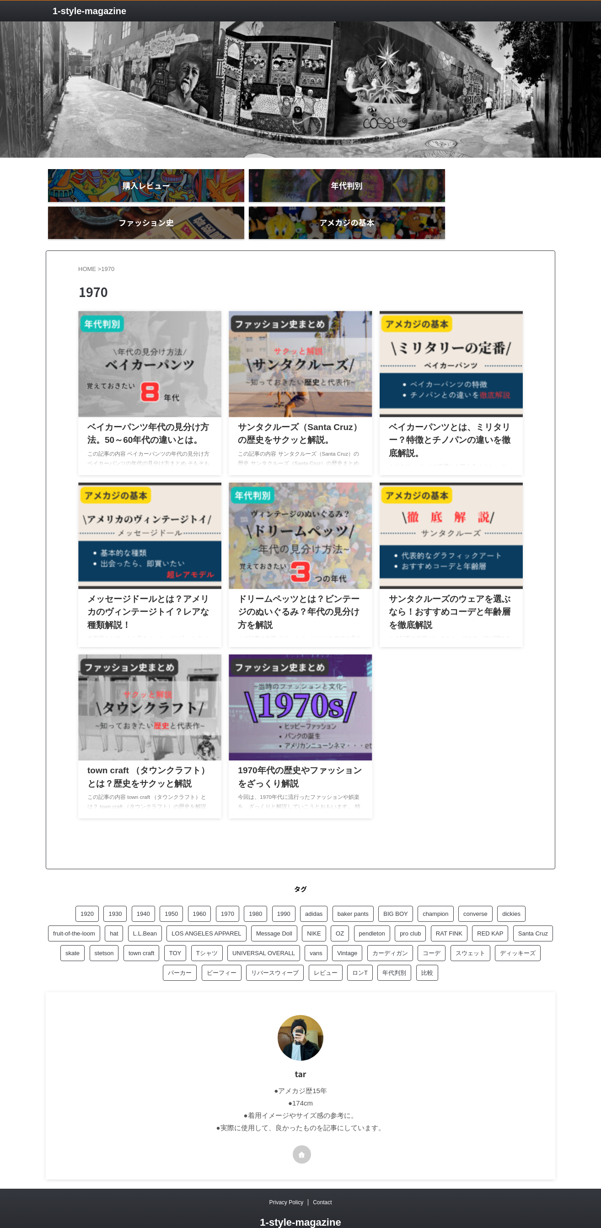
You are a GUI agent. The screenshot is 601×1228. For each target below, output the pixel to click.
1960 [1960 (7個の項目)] (199, 890)
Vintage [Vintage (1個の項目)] (347, 929)
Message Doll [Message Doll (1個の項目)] (274, 909)
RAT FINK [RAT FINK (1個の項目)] (449, 909)
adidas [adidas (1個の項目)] (313, 890)
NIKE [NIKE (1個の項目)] (314, 909)
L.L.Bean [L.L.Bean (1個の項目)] (145, 909)
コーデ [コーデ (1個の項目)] (431, 929)
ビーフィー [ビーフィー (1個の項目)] (221, 949)
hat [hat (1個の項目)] (114, 909)
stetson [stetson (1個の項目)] (104, 929)
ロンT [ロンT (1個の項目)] (360, 949)
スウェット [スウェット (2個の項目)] (470, 929)
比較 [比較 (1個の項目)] (427, 949)
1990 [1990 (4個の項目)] (283, 890)
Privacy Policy (286, 1178)
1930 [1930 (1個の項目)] (115, 890)
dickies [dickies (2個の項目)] (511, 890)
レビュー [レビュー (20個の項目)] (326, 949)
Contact (322, 1178)
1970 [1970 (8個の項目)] (227, 890)
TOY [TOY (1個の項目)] (175, 929)
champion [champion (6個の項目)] (435, 890)
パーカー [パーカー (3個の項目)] (180, 949)
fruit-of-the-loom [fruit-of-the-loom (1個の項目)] (74, 909)
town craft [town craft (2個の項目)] (141, 929)
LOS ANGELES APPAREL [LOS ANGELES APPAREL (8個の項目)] (206, 909)
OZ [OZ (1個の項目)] (340, 909)
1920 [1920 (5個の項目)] (87, 890)
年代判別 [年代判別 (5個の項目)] (394, 949)
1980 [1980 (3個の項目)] (255, 890)
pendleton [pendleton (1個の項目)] (372, 909)
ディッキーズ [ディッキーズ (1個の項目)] (518, 929)
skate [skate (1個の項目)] (72, 929)
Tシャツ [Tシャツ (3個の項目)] (207, 929)
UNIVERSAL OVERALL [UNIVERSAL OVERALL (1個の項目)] (263, 929)
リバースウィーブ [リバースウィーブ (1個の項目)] (275, 949)
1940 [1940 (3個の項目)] (143, 890)
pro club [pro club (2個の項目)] (410, 909)
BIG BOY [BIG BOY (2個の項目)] (395, 890)
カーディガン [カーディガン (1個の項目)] (390, 929)
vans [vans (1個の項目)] (316, 929)
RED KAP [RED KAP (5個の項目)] (490, 909)
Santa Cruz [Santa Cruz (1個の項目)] (533, 909)
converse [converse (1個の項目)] (475, 890)
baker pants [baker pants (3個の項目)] (353, 890)
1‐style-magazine (89, 11)
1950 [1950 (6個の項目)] (171, 890)
